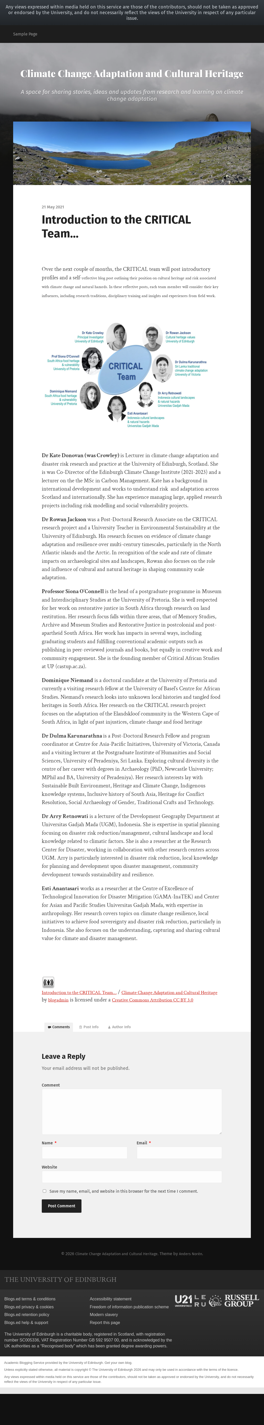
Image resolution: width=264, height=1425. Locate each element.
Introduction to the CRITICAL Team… (85, 1011)
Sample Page (25, 34)
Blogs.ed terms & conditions (29, 1330)
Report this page (105, 1354)
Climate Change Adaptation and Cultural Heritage (132, 80)
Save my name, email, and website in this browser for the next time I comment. (124, 1222)
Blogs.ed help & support (26, 1354)
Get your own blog (118, 1394)
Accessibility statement (110, 1330)
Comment (51, 1115)
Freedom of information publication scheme (129, 1338)
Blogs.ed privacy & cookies (29, 1338)
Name (49, 1173)
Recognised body (58, 1377)
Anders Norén (196, 1284)
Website (49, 1198)
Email (144, 1173)
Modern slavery (104, 1346)
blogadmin (99, 1018)
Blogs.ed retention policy (26, 1346)
